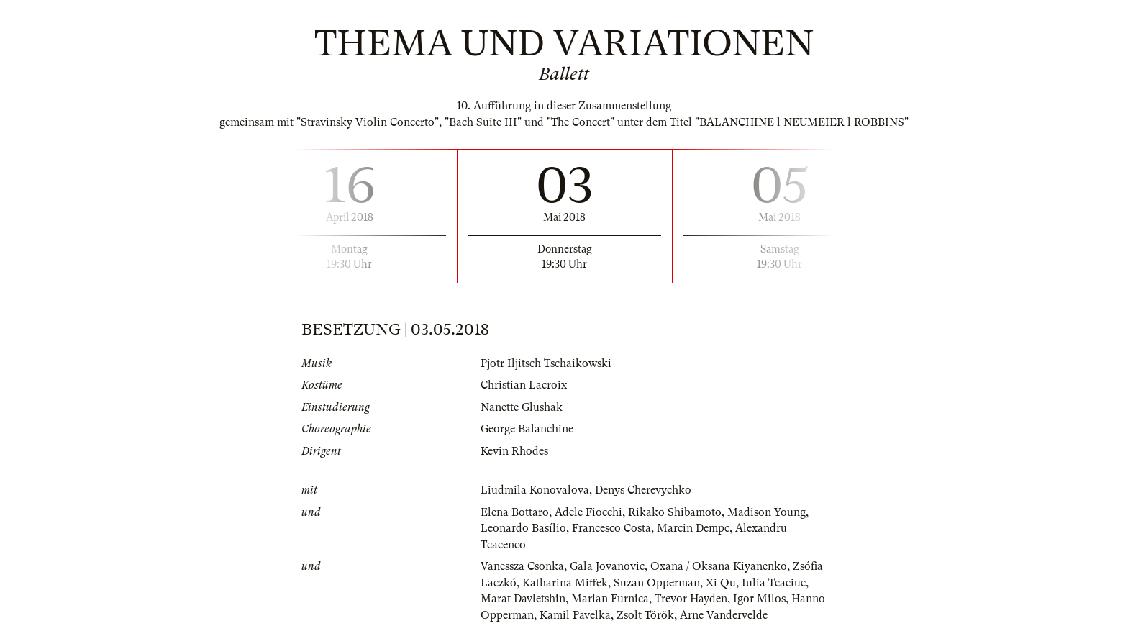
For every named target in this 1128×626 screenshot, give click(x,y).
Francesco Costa (611, 528)
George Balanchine (527, 428)
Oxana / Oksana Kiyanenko (718, 566)
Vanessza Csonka (522, 566)
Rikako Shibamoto (675, 512)
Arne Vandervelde (724, 615)
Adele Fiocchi (588, 512)
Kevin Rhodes (514, 451)
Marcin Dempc (693, 528)
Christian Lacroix (524, 384)
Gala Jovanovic (607, 566)
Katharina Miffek (565, 582)
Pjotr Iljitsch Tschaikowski (546, 363)
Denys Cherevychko (643, 490)
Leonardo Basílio (523, 528)
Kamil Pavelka (575, 615)
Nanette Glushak (522, 407)
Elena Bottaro (515, 512)
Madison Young (766, 512)
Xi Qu (721, 582)
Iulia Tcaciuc (774, 582)
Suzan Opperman (657, 582)
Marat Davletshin (523, 598)
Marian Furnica (610, 598)
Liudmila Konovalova (535, 490)
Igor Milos (759, 598)
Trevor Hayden (691, 598)
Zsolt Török (645, 615)
